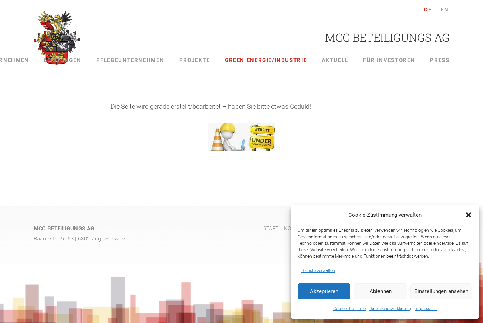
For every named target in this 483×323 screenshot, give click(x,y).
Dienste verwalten (318, 270)
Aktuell (335, 60)
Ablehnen (381, 291)
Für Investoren (389, 60)
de (428, 10)
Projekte (194, 60)
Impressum (426, 308)
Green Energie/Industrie (266, 60)
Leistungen (62, 60)
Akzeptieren (324, 291)
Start (271, 228)
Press (439, 60)
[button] (468, 215)
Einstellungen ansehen (441, 291)
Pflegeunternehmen (130, 60)
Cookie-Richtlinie (349, 308)
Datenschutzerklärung (390, 308)
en (445, 10)
